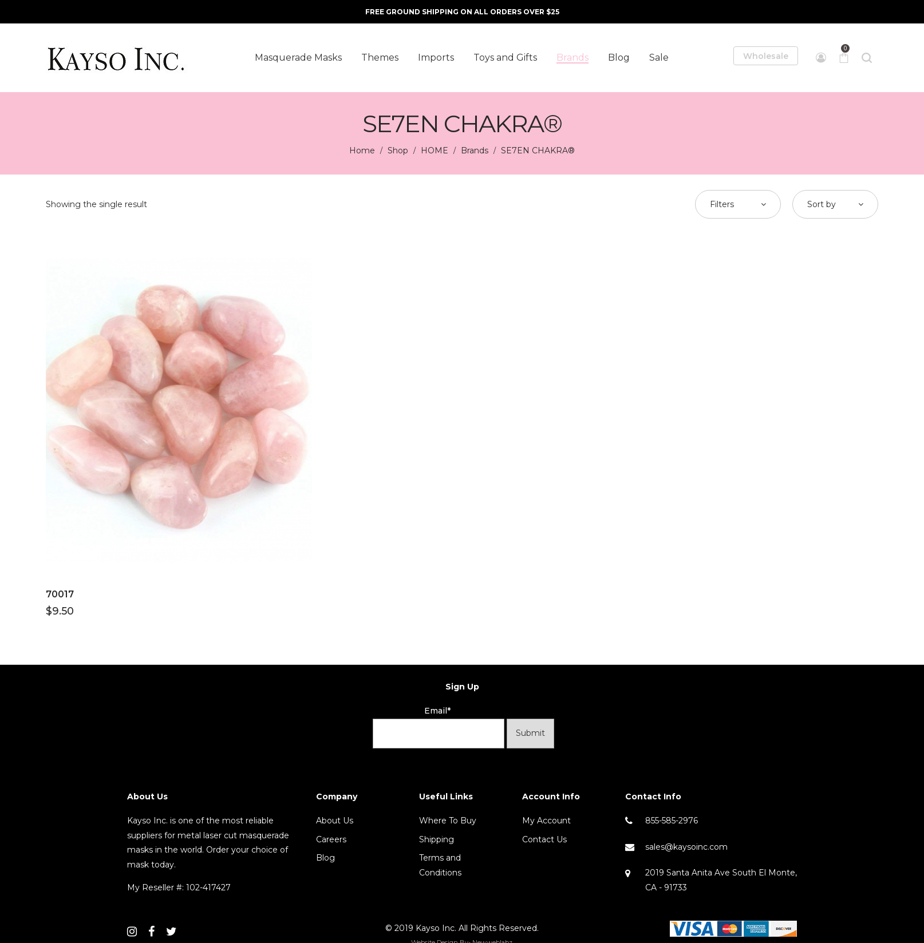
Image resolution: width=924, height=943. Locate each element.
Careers (331, 839)
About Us (334, 820)
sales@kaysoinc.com (686, 847)
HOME (434, 150)
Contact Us (544, 839)
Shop (398, 150)
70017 (60, 594)
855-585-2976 (671, 820)
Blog (325, 858)
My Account (546, 820)
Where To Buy (447, 820)
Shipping (436, 839)
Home (362, 150)
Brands (474, 150)
